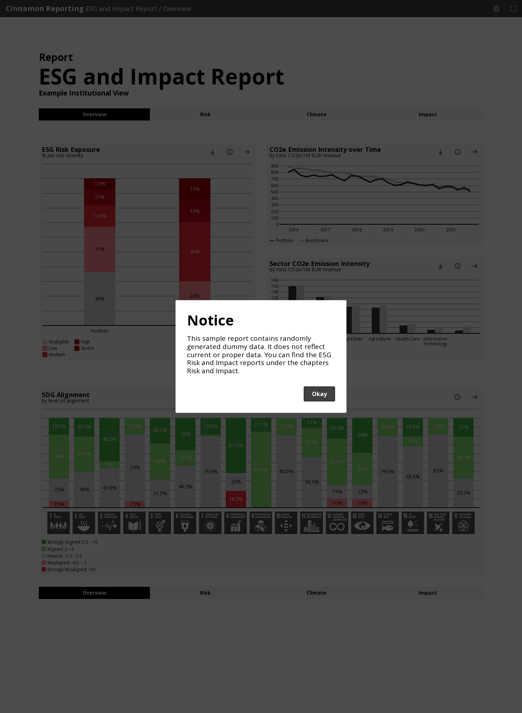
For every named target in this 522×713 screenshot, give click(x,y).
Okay (319, 394)
